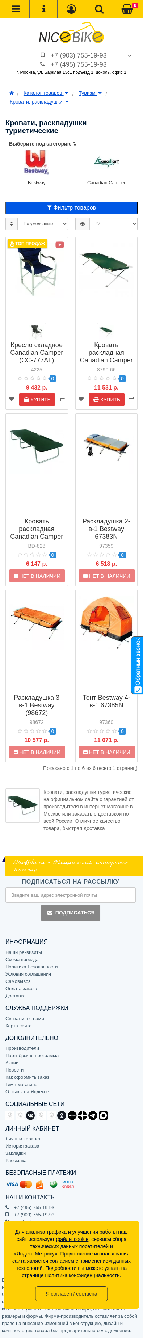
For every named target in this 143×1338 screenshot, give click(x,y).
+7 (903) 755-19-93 (79, 55)
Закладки (15, 1153)
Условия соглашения (28, 974)
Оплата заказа (21, 988)
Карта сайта (18, 1025)
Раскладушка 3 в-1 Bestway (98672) (36, 705)
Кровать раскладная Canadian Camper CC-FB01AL (106, 356)
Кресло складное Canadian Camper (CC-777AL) (36, 352)
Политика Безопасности (31, 966)
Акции (11, 1062)
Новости (14, 1070)
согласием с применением (81, 1261)
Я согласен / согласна (71, 1294)
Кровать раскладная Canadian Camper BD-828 (36, 533)
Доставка (15, 995)
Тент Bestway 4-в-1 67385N (106, 701)
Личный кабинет (23, 1138)
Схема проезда (22, 959)
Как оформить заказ (27, 1077)
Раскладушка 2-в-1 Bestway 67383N (106, 529)
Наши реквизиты (23, 952)
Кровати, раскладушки (39, 102)
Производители (22, 1048)
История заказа (22, 1146)
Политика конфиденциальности (82, 1275)
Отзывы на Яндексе (27, 1091)
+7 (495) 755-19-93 (79, 64)
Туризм (90, 93)
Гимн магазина (21, 1084)
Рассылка (16, 1160)
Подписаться (70, 913)
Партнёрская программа (32, 1055)
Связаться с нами (24, 1018)
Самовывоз (17, 981)
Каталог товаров (46, 93)
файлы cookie (72, 1239)
